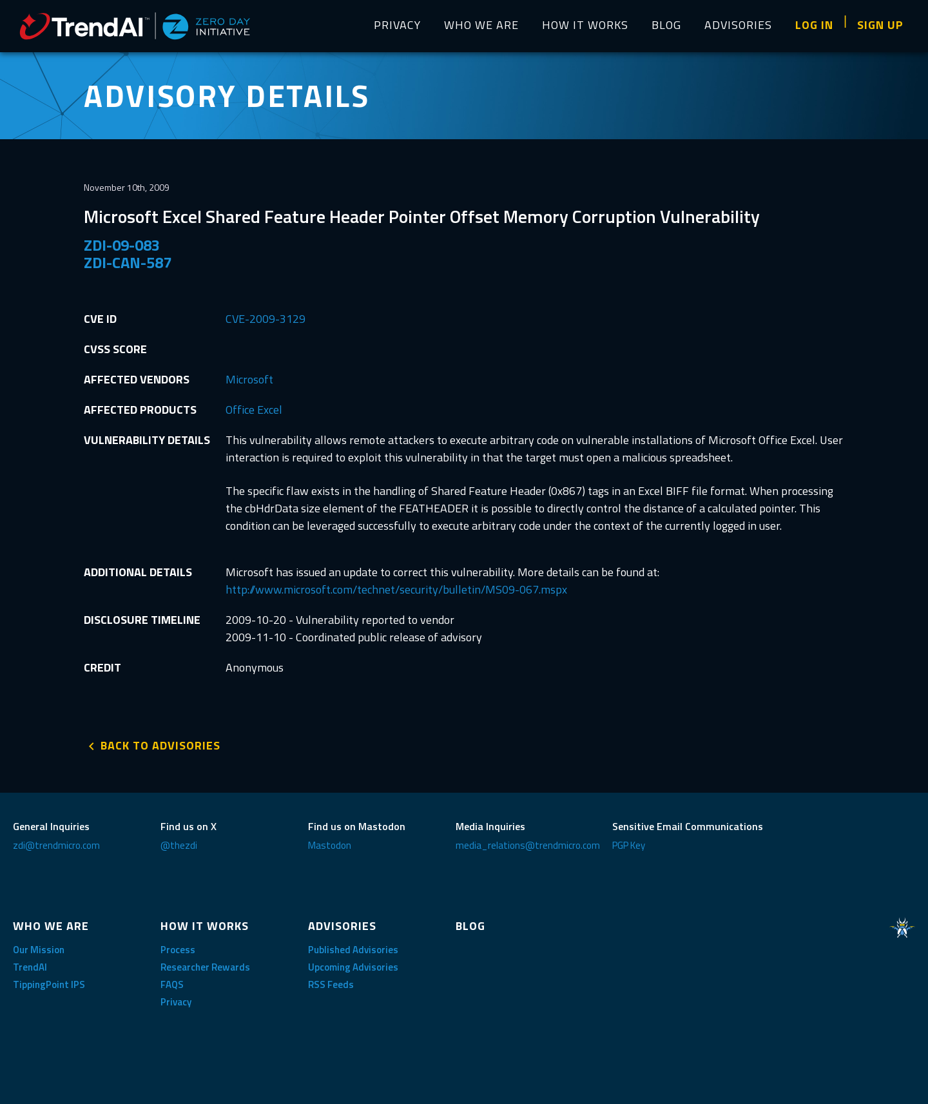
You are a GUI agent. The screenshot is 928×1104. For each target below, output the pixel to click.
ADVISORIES (738, 25)
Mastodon (329, 845)
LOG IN (814, 25)
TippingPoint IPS (49, 984)
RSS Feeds (331, 984)
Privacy (175, 1001)
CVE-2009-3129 (265, 318)
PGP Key (628, 845)
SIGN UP (880, 25)
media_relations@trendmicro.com (528, 845)
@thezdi (178, 845)
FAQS (172, 984)
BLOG (666, 25)
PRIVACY (397, 25)
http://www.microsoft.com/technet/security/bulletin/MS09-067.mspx (396, 589)
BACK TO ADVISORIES (160, 745)
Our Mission (38, 949)
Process (177, 949)
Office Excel (254, 409)
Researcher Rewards (205, 967)
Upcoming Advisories (353, 967)
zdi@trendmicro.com (56, 845)
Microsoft (249, 379)
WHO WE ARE (481, 25)
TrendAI (30, 967)
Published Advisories (353, 949)
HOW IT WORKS (585, 25)
